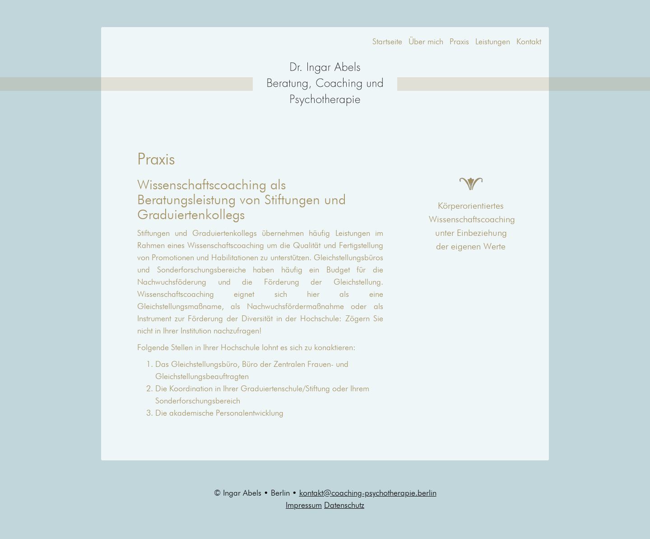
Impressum (304, 506)
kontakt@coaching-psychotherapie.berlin (367, 493)
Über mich (426, 42)
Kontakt (528, 42)
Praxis (459, 42)
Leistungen (492, 42)
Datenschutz (344, 506)
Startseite (387, 42)
